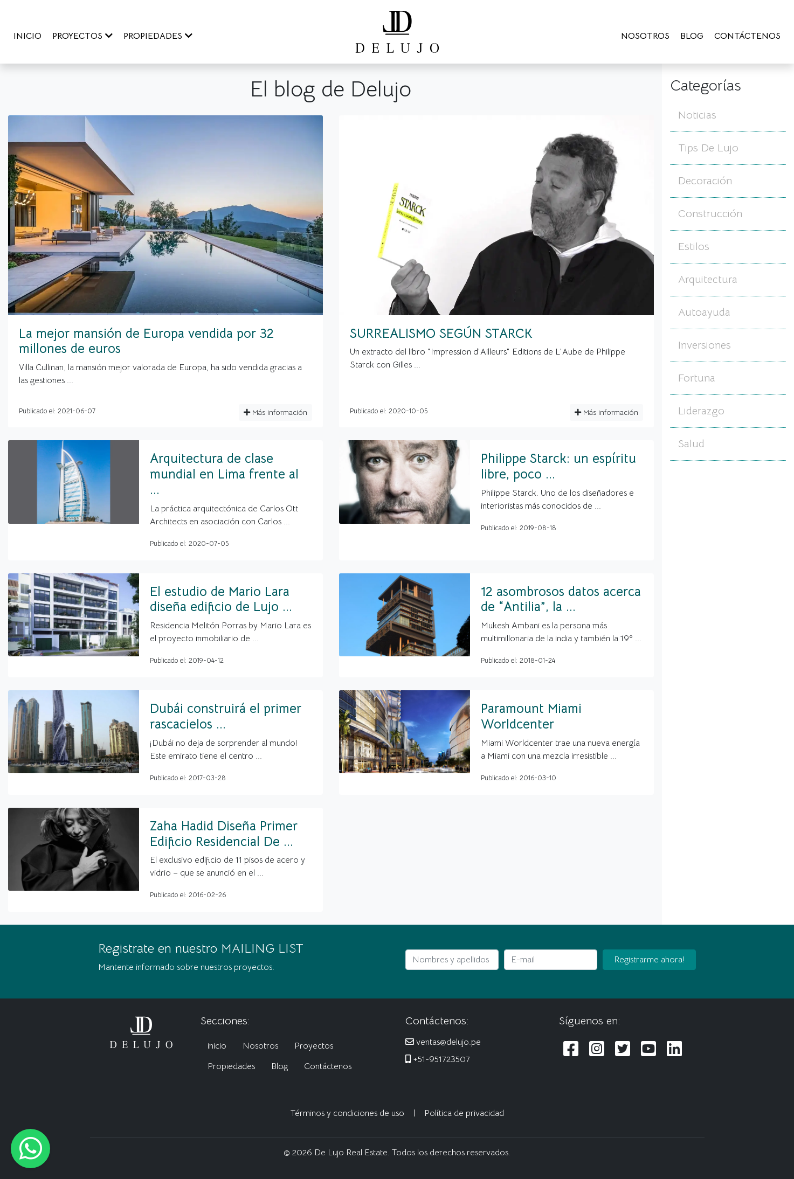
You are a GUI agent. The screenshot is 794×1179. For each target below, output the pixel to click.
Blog (279, 1066)
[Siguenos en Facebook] (571, 1049)
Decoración (705, 181)
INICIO (27, 36)
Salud (691, 443)
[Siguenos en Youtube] (648, 1049)
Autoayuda (704, 312)
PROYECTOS (82, 36)
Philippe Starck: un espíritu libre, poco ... (558, 466)
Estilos (693, 246)
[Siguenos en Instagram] (597, 1049)
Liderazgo (701, 411)
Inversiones (704, 345)
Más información (275, 412)
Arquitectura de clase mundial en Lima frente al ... (224, 474)
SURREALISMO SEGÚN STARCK (441, 333)
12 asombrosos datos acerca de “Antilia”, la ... (561, 599)
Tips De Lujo (708, 148)
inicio (217, 1046)
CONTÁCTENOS (747, 36)
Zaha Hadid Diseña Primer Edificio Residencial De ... (224, 834)
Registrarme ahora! (649, 959)
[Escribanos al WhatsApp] (30, 1148)
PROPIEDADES (157, 36)
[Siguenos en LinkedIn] (674, 1049)
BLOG (691, 36)
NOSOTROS (645, 36)
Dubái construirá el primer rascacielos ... (225, 716)
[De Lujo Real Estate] (397, 31)
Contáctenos (327, 1066)
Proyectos (313, 1046)
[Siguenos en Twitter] (622, 1049)
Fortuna (696, 378)
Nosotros (260, 1046)
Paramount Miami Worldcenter (531, 716)
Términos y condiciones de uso (347, 1113)
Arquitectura (707, 279)
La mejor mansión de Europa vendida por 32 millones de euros (146, 341)
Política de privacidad (464, 1113)
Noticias (697, 115)
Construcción (710, 213)
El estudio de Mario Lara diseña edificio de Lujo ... (221, 599)
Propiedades (231, 1066)
